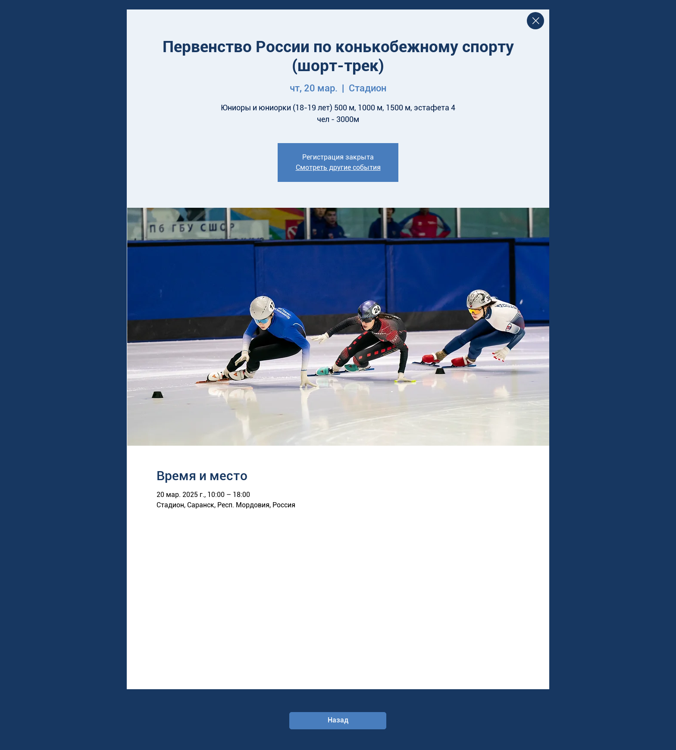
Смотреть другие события (338, 167)
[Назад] (337, 720)
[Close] (535, 20)
